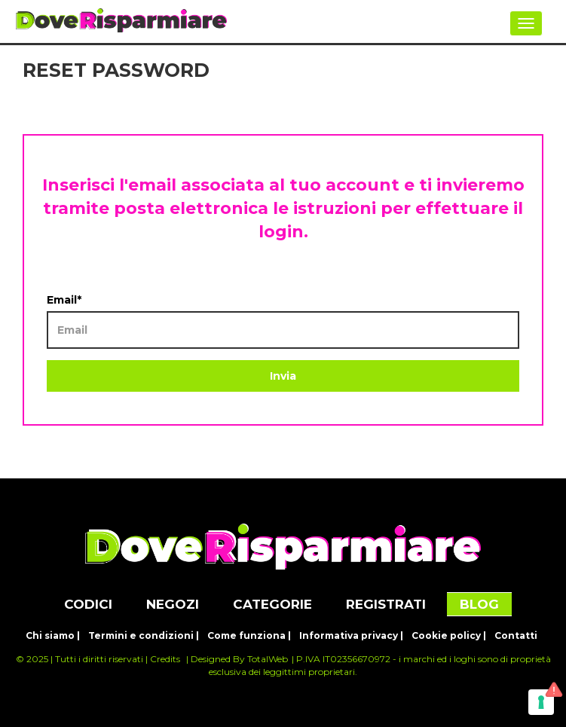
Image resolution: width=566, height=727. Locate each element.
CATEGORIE (272, 604)
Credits (165, 658)
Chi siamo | (53, 635)
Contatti (515, 635)
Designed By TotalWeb (239, 658)
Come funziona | (249, 635)
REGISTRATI (386, 604)
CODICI (88, 604)
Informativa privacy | (351, 635)
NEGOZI (172, 604)
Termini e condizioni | (143, 635)
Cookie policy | (448, 635)
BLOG (479, 604)
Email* (64, 300)
